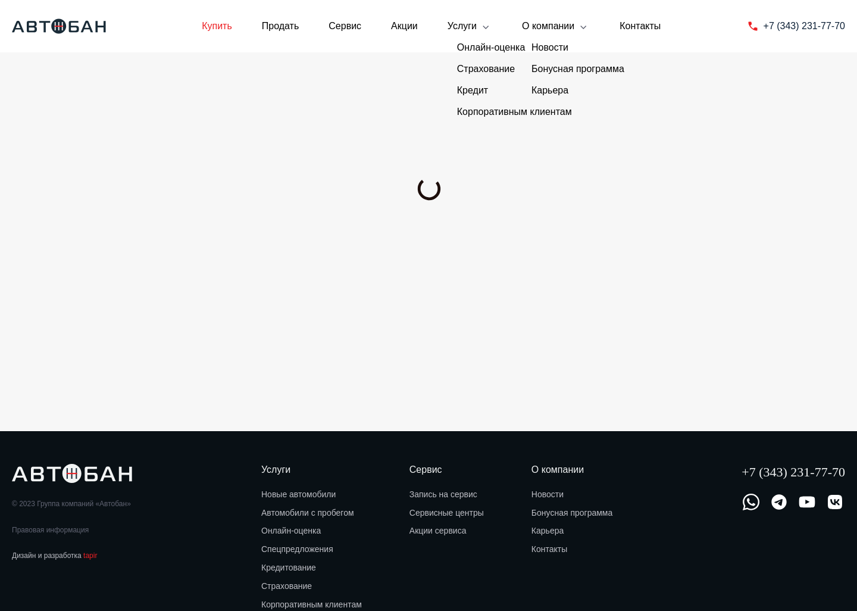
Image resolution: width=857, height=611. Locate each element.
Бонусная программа (571, 513)
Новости (547, 494)
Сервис (345, 26)
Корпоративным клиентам (311, 604)
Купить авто (74, 81)
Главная (25, 81)
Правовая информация (50, 530)
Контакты (640, 26)
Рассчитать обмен (315, 215)
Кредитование (288, 567)
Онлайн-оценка (291, 530)
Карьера (547, 530)
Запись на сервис (443, 494)
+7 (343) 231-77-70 (793, 472)
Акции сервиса (438, 530)
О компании (556, 27)
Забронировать (121, 215)
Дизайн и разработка (54, 555)
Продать (280, 26)
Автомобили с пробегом (307, 513)
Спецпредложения (297, 549)
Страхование (286, 586)
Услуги (470, 27)
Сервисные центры (446, 513)
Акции (404, 26)
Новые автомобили (298, 494)
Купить (217, 26)
